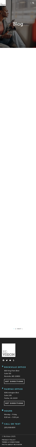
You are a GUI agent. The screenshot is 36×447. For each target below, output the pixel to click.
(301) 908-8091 (9, 427)
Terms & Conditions (11, 442)
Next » (20, 329)
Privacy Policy (9, 440)
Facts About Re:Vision (12, 444)
